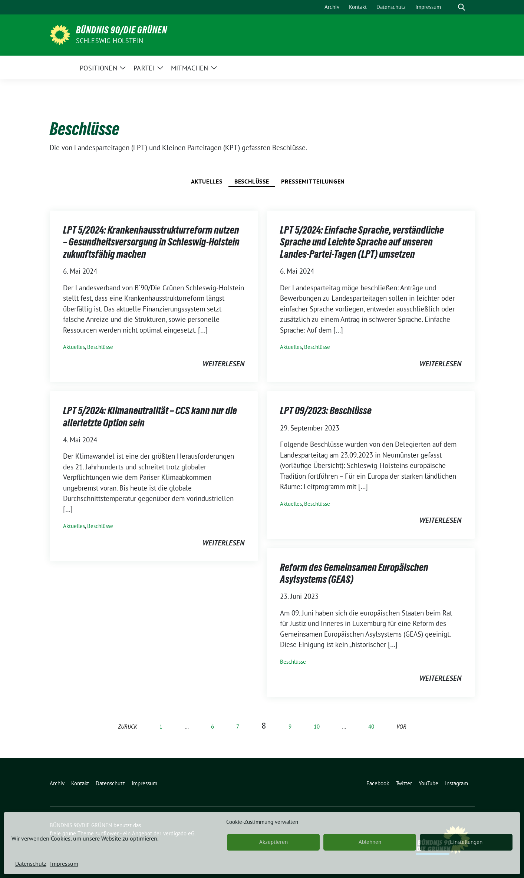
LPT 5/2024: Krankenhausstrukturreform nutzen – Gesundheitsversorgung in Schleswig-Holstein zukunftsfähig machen (151, 242)
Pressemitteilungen (313, 181)
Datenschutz (30, 863)
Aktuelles (207, 181)
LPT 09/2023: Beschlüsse (326, 410)
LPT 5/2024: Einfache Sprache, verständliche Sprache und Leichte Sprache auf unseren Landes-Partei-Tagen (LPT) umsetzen (362, 242)
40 (371, 726)
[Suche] (451, 7)
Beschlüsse (251, 181)
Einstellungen (466, 841)
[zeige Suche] (461, 7)
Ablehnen (370, 841)
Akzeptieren (273, 841)
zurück (127, 726)
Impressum (64, 863)
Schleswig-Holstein (110, 40)
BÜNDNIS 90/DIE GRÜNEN (121, 30)
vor (401, 726)
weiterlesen (223, 363)
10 (317, 726)
